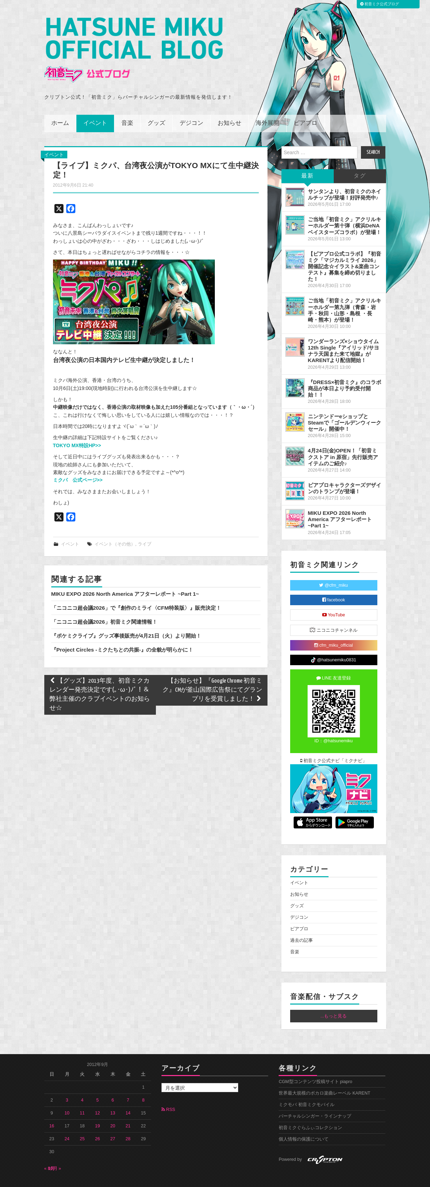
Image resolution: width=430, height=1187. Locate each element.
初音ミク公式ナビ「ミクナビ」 (333, 745)
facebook (333, 584)
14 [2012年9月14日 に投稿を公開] (128, 1097)
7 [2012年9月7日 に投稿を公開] (128, 1084)
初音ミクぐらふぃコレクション (310, 1112)
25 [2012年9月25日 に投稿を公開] (82, 1123)
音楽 (127, 108)
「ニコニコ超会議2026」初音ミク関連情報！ (104, 606)
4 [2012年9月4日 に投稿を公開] (82, 1084)
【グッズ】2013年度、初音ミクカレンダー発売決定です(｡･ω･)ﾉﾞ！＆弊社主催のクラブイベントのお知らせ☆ (100, 679)
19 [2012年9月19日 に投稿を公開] (97, 1110)
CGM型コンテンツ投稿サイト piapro (315, 1066)
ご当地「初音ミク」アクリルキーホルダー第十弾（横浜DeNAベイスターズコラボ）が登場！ (344, 210)
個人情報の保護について (304, 1123)
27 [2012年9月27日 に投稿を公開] (112, 1123)
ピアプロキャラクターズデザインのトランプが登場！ (344, 473)
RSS (168, 1094)
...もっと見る (333, 1000)
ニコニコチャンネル (333, 614)
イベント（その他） (115, 528)
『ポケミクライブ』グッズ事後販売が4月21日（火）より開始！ (126, 620)
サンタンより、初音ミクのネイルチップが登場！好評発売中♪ (344, 179)
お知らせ (229, 108)
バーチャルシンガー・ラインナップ (315, 1100)
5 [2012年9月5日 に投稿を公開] (97, 1084)
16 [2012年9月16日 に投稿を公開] (51, 1110)
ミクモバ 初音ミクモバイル (306, 1089)
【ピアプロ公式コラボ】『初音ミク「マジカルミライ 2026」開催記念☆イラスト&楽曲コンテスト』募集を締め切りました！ (344, 251)
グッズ (156, 108)
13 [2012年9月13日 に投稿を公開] (112, 1097)
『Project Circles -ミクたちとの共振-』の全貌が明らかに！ (122, 634)
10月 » (54, 1153)
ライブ (144, 528)
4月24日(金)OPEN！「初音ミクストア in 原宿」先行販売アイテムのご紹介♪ (343, 441)
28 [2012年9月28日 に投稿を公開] (128, 1123)
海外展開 (267, 108)
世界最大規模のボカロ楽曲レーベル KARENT (324, 1077)
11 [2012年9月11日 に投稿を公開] (82, 1097)
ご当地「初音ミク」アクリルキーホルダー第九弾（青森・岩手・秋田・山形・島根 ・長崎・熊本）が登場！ (344, 294)
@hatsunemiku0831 (333, 644)
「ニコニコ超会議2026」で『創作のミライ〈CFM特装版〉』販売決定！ (136, 592)
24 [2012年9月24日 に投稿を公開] (67, 1123)
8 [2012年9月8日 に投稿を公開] (143, 1084)
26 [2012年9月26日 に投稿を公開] (97, 1123)
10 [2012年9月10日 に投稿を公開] (67, 1097)
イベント (95, 108)
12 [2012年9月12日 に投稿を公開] (97, 1097)
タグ (360, 160)
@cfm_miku (333, 570)
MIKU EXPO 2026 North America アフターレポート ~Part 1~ (125, 578)
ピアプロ (305, 108)
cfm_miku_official (333, 630)
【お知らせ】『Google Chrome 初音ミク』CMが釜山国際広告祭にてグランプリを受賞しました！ (212, 675)
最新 (307, 160)
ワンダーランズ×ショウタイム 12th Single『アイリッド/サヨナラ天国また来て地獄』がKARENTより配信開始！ (343, 335)
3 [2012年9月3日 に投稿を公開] (67, 1084)
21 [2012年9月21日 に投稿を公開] (128, 1110)
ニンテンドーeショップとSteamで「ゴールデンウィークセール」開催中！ (344, 407)
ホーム (60, 108)
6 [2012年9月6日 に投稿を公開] (113, 1084)
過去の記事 (301, 925)
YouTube (333, 599)
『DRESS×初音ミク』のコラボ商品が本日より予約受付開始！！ (345, 373)
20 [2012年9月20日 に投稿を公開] (112, 1110)
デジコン (191, 108)
